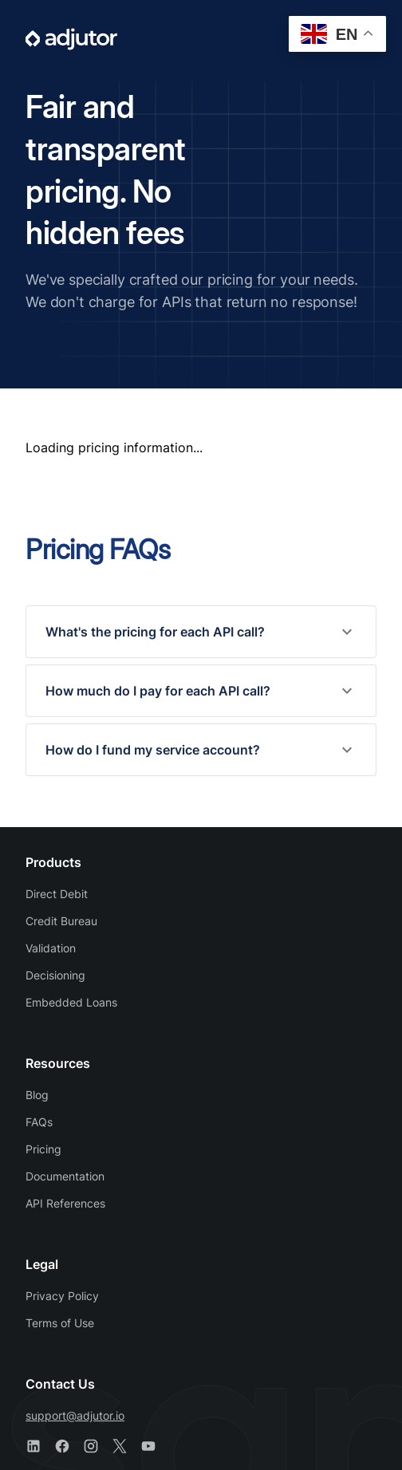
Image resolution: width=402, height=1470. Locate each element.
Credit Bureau (61, 921)
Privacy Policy (62, 1296)
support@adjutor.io (75, 1415)
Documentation (65, 1176)
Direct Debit (57, 894)
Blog (37, 1095)
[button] (201, 632)
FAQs (39, 1122)
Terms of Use (60, 1323)
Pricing (43, 1149)
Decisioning (55, 975)
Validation (51, 948)
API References (65, 1203)
